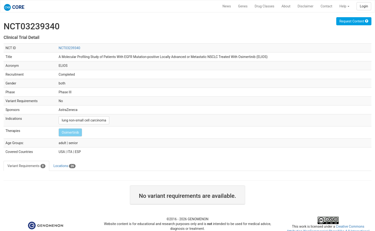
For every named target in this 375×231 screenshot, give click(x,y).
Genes (243, 6)
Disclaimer (305, 6)
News (226, 6)
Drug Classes (264, 6)
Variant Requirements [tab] (26, 166)
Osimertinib (70, 132)
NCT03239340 (69, 48)
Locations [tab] (65, 166)
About (285, 6)
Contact (326, 6)
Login (364, 6)
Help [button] (344, 6)
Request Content (353, 21)
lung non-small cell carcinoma (84, 120)
